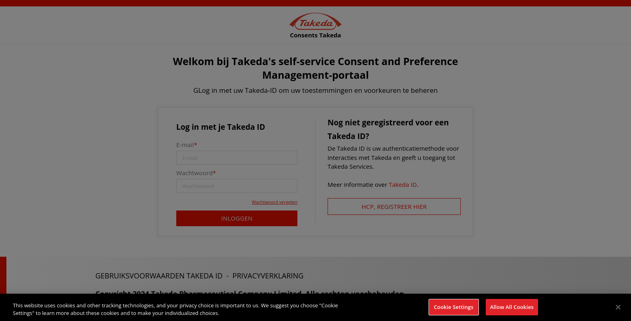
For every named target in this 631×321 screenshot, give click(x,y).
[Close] (618, 310)
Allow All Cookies (512, 310)
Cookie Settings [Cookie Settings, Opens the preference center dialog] (453, 310)
